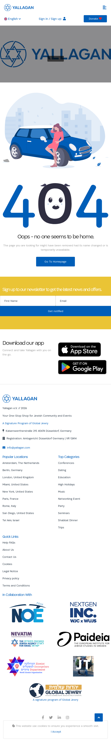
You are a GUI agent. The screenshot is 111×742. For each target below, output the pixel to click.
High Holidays (66, 484)
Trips (61, 527)
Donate (95, 18)
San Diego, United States (18, 513)
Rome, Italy (9, 505)
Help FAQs (8, 542)
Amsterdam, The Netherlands (20, 463)
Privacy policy (10, 578)
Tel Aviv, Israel (10, 520)
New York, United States (17, 491)
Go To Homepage (55, 261)
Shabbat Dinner (68, 520)
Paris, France (10, 498)
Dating (62, 470)
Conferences (66, 463)
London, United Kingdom (18, 477)
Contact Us (9, 556)
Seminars (64, 513)
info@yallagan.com (16, 447)
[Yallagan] (19, 398)
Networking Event (69, 498)
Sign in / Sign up (52, 19)
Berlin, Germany (12, 470)
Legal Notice (10, 571)
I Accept (56, 731)
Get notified (55, 311)
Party (61, 505)
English (12, 19)
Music (61, 491)
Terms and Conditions (16, 585)
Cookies (7, 564)
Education (64, 477)
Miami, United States (15, 484)
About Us (8, 549)
